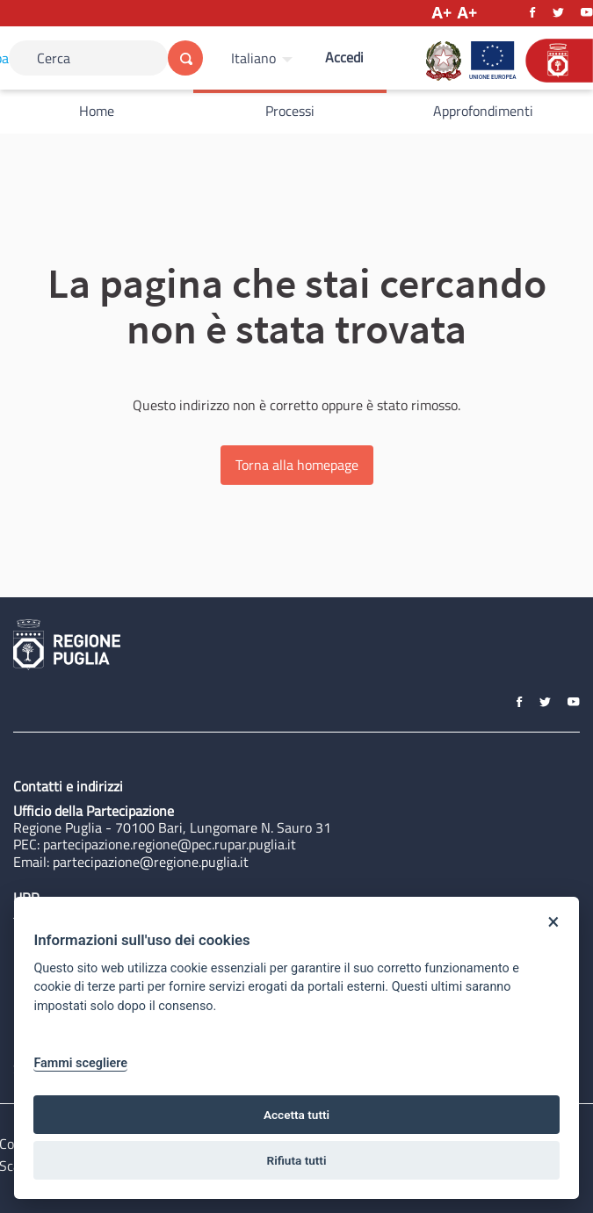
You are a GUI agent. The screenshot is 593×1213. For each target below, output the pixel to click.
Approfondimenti (483, 110)
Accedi (344, 57)
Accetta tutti (296, 1115)
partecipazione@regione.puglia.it (151, 861)
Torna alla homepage (296, 464)
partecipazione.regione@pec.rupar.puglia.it (169, 844)
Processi (290, 110)
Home (96, 110)
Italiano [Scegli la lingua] (253, 58)
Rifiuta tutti (297, 1160)
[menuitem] (264, 58)
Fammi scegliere (80, 1063)
